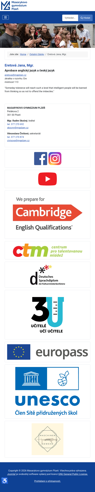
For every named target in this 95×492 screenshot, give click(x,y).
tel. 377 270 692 (15, 124)
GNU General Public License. (73, 474)
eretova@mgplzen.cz (15, 75)
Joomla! (11, 474)
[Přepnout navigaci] (5, 17)
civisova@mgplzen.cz (18, 140)
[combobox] (70, 18)
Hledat (85, 17)
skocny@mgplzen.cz (17, 127)
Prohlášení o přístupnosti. (47, 481)
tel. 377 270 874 (15, 137)
